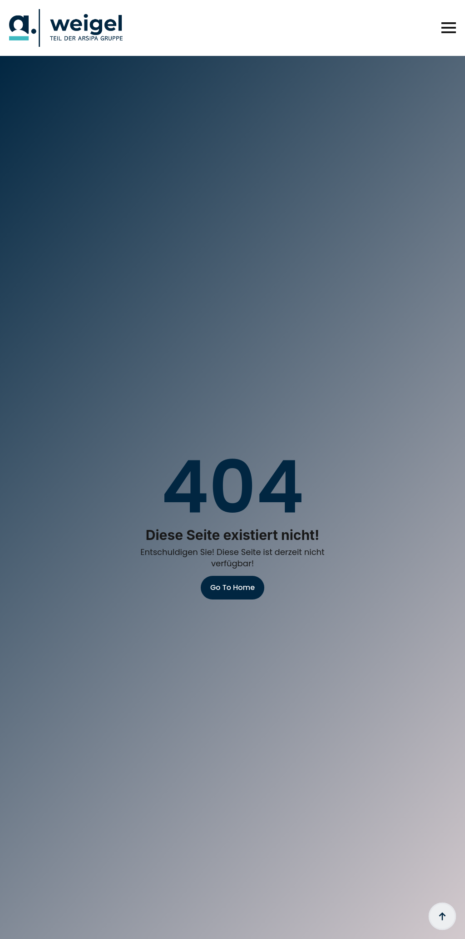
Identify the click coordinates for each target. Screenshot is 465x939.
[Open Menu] (448, 27)
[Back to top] (442, 916)
